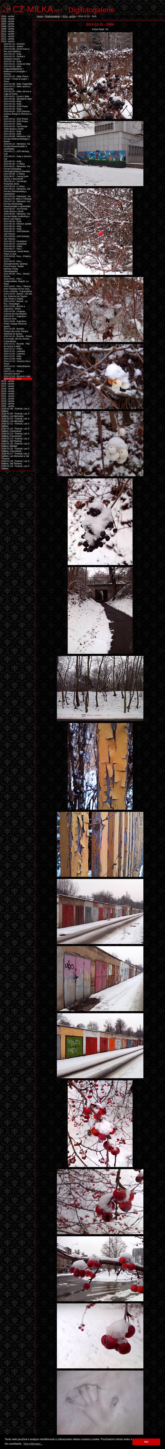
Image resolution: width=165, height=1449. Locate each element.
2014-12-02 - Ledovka (14, 351)
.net (38, 8)
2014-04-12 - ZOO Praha (16, 119)
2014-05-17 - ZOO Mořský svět (16, 152)
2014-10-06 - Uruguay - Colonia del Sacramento (15, 312)
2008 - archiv (7, 26)
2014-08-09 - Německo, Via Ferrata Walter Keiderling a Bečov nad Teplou (17, 216)
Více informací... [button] (33, 1443)
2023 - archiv (7, 401)
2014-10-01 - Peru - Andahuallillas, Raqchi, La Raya (16, 281)
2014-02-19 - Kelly (12, 61)
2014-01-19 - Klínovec (14, 44)
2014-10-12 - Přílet (13, 348)
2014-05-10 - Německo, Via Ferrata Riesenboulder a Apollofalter (17, 146)
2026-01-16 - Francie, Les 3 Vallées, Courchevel (15, 449)
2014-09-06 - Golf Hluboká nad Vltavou (16, 237)
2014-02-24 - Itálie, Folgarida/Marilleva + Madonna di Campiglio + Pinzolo (15, 70)
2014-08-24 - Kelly (12, 226)
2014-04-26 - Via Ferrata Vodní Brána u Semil (15, 127)
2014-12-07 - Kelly (12, 356)
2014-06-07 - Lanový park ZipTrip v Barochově (16, 177)
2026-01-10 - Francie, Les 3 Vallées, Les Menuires (15, 419)
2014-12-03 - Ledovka (14, 353)
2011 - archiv (7, 34)
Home (40, 16)
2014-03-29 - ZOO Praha (16, 106)
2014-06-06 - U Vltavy (14, 174)
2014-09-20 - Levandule (15, 244)
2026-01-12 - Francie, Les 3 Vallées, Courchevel (15, 429)
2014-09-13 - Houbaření (15, 241)
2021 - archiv (7, 396)
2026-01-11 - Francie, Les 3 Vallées (15, 424)
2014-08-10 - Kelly (12, 221)
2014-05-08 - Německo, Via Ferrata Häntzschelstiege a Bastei (17, 139)
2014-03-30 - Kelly (12, 109)
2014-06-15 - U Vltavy (14, 186)
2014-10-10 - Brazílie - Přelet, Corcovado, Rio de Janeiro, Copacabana (18, 338)
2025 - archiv (7, 406)
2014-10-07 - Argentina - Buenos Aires (15, 317)
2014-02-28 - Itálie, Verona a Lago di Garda (17, 92)
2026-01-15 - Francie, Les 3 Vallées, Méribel (15, 444)
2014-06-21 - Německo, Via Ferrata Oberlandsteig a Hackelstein (17, 191)
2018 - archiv (7, 388)
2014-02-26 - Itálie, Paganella (18, 84)
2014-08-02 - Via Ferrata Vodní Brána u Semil (15, 210)
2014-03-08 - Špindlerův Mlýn (18, 99)
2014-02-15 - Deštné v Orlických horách (14, 57)
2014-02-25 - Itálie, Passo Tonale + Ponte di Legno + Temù (16, 79)
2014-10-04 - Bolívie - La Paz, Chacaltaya (15, 302)
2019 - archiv (7, 391)
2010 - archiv (7, 31)
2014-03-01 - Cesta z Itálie (16, 96)
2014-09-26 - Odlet (13, 246)
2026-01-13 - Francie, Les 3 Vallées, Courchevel (15, 434)
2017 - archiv (7, 386)
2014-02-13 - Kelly (12, 54)
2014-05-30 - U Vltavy (14, 164)
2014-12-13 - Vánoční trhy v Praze (17, 362)
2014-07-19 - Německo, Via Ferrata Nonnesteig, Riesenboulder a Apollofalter (17, 204)
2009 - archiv (7, 29)
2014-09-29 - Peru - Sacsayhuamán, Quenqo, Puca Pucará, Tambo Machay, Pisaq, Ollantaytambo (16, 266)
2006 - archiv (7, 21)
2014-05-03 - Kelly (12, 134)
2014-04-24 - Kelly (12, 124)
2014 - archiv (69, 16)
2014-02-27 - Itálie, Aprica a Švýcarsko (17, 87)
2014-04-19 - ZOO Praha (16, 121)
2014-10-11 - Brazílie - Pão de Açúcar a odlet (17, 344)
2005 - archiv (7, 19)
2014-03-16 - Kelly (12, 104)
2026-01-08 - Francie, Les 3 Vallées (15, 409)
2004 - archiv (7, 16)
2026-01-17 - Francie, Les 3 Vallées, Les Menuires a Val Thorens (15, 456)
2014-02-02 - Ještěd (13, 46)
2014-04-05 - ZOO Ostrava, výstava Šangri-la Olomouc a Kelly (17, 114)
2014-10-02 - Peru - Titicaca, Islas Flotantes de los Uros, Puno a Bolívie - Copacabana (18, 288)
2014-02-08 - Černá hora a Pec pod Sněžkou (16, 50)
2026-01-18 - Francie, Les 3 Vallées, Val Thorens (15, 462)
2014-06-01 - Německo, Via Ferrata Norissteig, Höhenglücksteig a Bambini (17, 169)
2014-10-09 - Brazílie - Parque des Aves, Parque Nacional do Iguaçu (16, 331)
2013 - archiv (7, 39)
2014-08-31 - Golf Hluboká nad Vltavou (16, 232)
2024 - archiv (7, 403)
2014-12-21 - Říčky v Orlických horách (14, 372)
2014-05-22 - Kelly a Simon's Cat (17, 157)
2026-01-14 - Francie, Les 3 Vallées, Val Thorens (15, 439)
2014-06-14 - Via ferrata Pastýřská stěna (15, 182)
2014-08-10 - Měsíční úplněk (17, 224)
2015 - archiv (7, 381)
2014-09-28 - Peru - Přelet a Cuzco (17, 257)
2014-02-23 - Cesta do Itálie (17, 64)
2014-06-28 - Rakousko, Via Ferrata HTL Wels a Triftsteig (17, 197)
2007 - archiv (7, 24)
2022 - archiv (7, 398)
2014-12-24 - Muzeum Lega (17, 376)
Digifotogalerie (91, 10)
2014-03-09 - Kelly (12, 101)
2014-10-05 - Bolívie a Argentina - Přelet (14, 307)
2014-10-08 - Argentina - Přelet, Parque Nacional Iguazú (15, 323)
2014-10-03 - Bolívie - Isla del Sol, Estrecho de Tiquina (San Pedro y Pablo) (18, 296)
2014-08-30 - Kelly (12, 229)
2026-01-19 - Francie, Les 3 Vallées (15, 467)
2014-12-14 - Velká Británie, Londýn (17, 367)
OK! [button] (146, 1442)
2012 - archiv (7, 36)
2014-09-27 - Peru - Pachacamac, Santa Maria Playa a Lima (16, 251)
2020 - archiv (7, 393)
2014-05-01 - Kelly (12, 131)
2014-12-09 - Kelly (12, 358)
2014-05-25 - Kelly (12, 161)
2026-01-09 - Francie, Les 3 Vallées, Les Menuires (15, 414)
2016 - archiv (7, 383)
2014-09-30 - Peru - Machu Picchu (17, 275)
